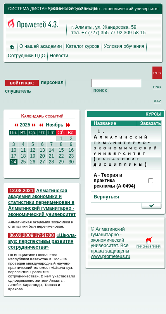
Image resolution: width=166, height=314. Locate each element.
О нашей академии (40, 46)
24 (13, 162)
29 (61, 162)
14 (51, 150)
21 (51, 156)
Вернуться (106, 197)
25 (23, 162)
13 (42, 150)
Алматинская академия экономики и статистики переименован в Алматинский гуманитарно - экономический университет (42, 202)
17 (13, 156)
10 (13, 150)
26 (32, 162)
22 (61, 156)
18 (23, 156)
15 (61, 150)
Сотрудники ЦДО (26, 55)
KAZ (157, 101)
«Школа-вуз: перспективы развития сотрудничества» (42, 241)
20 (42, 156)
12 (32, 150)
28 (51, 162)
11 (23, 150)
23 (71, 156)
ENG (157, 87)
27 (42, 162)
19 (32, 156)
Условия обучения (124, 46)
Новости (59, 55)
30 (71, 162)
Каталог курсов (82, 46)
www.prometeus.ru (110, 256)
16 (71, 150)
